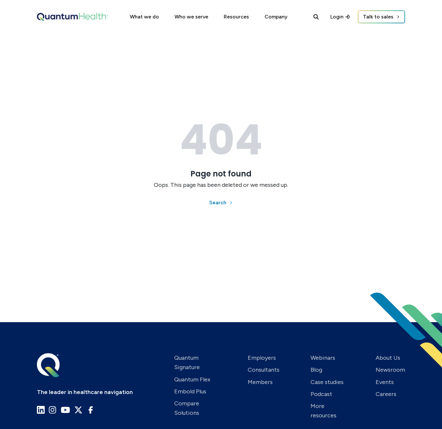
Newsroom (390, 369)
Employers (262, 357)
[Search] (316, 16)
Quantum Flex (192, 379)
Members (260, 382)
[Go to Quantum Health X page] (78, 410)
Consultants (263, 369)
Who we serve (191, 17)
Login (340, 17)
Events (385, 382)
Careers (386, 394)
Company (276, 17)
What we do (144, 17)
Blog (316, 369)
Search (217, 202)
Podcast (321, 394)
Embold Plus (190, 391)
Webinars (323, 357)
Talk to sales (378, 17)
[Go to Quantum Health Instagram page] (52, 410)
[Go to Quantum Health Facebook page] (90, 409)
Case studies (327, 382)
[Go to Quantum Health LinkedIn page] (41, 409)
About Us (388, 357)
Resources (236, 17)
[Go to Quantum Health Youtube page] (65, 410)
